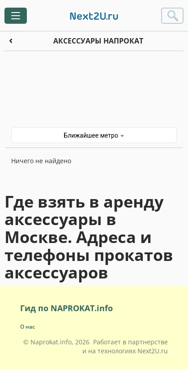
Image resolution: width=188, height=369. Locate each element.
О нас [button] (27, 326)
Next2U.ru (152, 351)
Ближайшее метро (94, 135)
